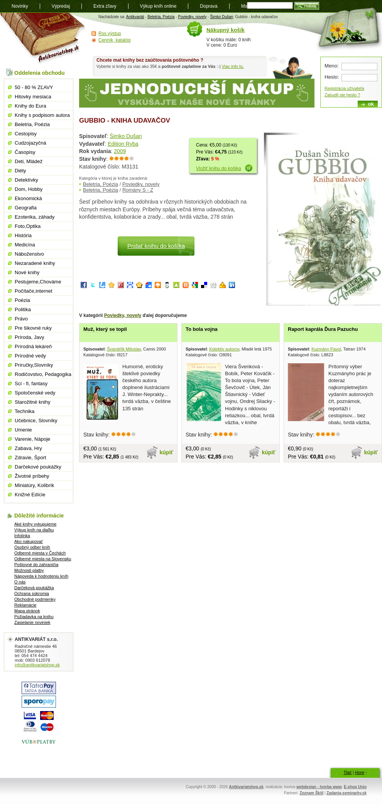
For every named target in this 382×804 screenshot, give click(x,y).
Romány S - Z (137, 190)
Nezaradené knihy (35, 263)
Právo (21, 319)
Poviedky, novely (192, 17)
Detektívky (26, 180)
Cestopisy (26, 134)
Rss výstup (109, 33)
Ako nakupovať (28, 541)
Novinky (20, 6)
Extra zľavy (105, 6)
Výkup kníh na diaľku (34, 530)
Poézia (22, 300)
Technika (24, 411)
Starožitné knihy (33, 402)
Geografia (26, 208)
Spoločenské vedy (35, 393)
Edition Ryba (123, 144)
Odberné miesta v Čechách (40, 553)
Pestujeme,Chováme (38, 282)
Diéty (20, 171)
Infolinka (22, 535)
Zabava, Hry (28, 448)
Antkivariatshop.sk (246, 787)
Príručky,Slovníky (34, 365)
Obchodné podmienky (35, 599)
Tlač (347, 772)
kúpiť (167, 452)
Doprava (208, 6)
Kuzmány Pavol (326, 349)
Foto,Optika (28, 226)
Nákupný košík (225, 30)
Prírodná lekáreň (33, 346)
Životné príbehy (32, 476)
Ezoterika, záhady (34, 217)
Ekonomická (28, 198)
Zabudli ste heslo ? (342, 95)
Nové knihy (27, 272)
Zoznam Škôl (311, 793)
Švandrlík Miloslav (124, 349)
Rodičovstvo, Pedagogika (43, 374)
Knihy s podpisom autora (42, 115)
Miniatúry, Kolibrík (34, 485)
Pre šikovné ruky (33, 328)
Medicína (25, 245)
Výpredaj (61, 6)
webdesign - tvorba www (318, 787)
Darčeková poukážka (34, 587)
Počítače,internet (33, 291)
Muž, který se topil (105, 329)
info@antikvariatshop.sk (37, 664)
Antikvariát (135, 17)
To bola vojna (202, 329)
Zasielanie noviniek (32, 622)
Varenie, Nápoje (32, 439)
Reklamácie (25, 605)
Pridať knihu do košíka (156, 246)
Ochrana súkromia (31, 593)
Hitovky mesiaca (33, 96)
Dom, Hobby (28, 189)
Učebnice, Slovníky (36, 420)
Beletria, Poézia (160, 17)
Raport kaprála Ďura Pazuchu (323, 329)
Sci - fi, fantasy (31, 383)
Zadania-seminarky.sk (346, 793)
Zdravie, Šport (30, 457)
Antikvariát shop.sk (43, 39)
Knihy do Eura (30, 106)
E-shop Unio (355, 787)
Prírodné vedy (30, 356)
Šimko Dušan (221, 17)
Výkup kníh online (158, 6)
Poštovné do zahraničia (36, 564)
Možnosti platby (29, 570)
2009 (120, 151)
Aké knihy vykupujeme (35, 524)
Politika (23, 309)
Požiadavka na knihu (34, 616)
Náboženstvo (29, 254)
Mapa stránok (27, 610)
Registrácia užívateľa (344, 88)
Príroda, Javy (29, 337)
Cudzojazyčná (30, 143)
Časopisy (25, 152)
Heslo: (332, 77)
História (23, 235)
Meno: (332, 66)
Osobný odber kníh (32, 547)
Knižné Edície (30, 494)
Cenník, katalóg (114, 40)
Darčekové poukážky (38, 467)
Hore (359, 772)
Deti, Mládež (28, 161)
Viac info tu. (233, 66)
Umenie (23, 430)
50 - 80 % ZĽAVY (34, 87)
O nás (19, 582)
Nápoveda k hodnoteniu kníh (41, 576)
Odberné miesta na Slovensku (42, 558)
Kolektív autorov (224, 349)
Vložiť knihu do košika (218, 168)
